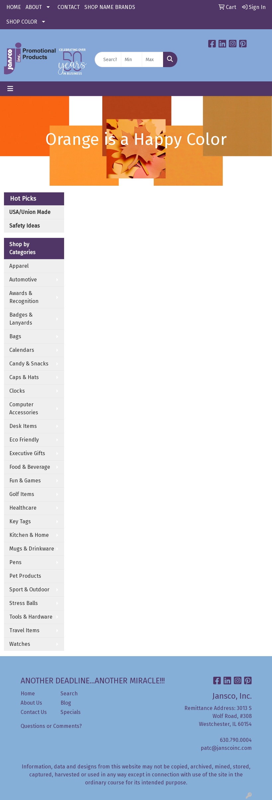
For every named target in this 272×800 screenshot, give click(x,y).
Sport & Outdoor (29, 589)
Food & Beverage (29, 467)
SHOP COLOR (21, 22)
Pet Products (25, 576)
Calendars (21, 350)
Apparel (19, 266)
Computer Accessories (23, 408)
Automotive (23, 279)
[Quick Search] (108, 59)
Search (69, 693)
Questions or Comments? (51, 726)
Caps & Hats (24, 377)
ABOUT (34, 7)
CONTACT (68, 7)
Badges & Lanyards (21, 319)
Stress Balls (23, 603)
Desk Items (23, 426)
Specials (70, 712)
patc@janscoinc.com (226, 748)
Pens (15, 562)
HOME (13, 7)
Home (28, 693)
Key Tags (20, 521)
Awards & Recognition (24, 297)
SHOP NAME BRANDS (109, 7)
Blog (65, 703)
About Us (31, 703)
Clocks (17, 391)
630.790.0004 (236, 740)
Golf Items (21, 494)
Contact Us (34, 712)
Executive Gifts (27, 453)
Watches (19, 644)
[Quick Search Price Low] (131, 59)
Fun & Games (25, 480)
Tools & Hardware (30, 617)
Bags (15, 336)
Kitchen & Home (29, 535)
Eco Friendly (24, 440)
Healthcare (23, 508)
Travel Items (24, 630)
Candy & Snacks (28, 363)
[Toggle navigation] (10, 88)
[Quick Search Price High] (152, 59)
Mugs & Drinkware (31, 549)
